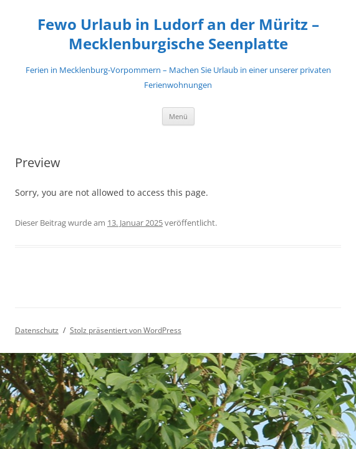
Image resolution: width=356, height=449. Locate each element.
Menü (178, 116)
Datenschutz (37, 330)
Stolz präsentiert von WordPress (125, 330)
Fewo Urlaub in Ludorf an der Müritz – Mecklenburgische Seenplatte (178, 34)
